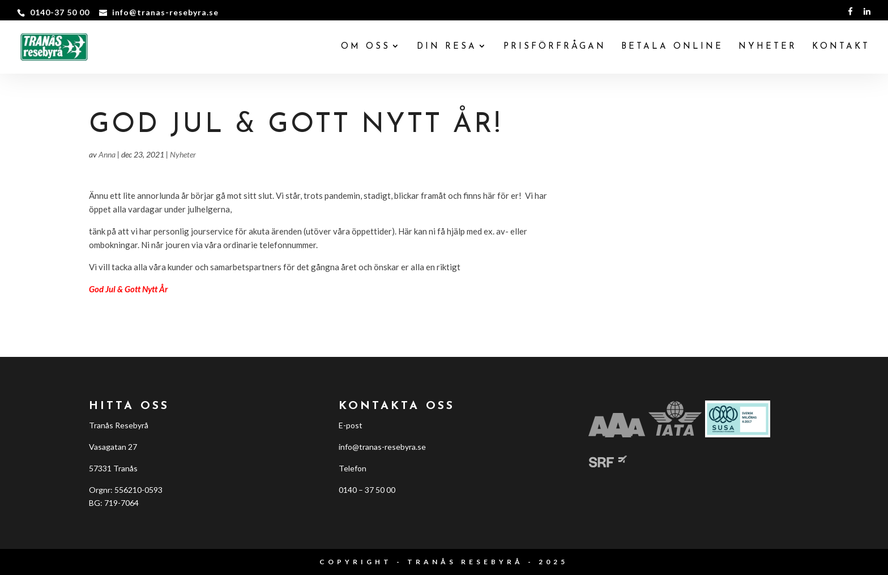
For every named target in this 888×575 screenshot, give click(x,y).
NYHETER (767, 47)
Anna (107, 154)
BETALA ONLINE (672, 47)
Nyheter (183, 154)
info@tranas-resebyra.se (382, 447)
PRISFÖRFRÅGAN (554, 47)
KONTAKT (841, 47)
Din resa (447, 47)
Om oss (365, 47)
